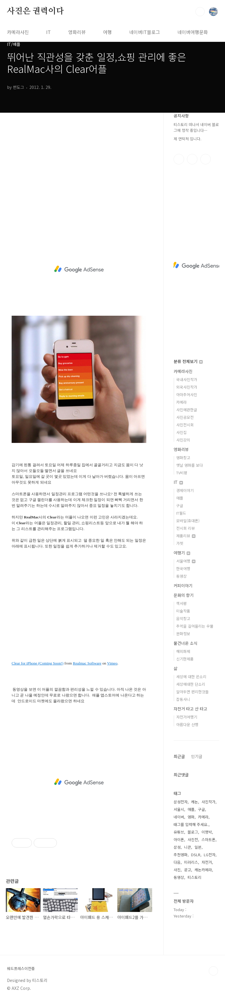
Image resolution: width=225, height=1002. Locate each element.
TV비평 (181, 472)
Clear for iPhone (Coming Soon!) (37, 663)
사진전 (193, 839)
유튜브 (179, 832)
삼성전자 (181, 802)
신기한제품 (185, 659)
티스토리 (194, 877)
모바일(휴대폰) (187, 520)
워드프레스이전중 (21, 968)
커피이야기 (183, 585)
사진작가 (208, 802)
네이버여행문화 (192, 31)
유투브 (205, 159)
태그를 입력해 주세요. (191, 824)
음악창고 (183, 618)
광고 (187, 869)
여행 (107, 31)
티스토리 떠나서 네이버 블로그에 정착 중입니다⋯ (196, 127)
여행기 (182, 553)
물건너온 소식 (185, 643)
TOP (213, 971)
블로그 (193, 832)
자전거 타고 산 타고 (190, 709)
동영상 (181, 576)
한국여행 (183, 568)
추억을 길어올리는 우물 (194, 626)
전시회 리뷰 (185, 528)
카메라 (181, 402)
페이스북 (179, 159)
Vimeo (112, 663)
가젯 (179, 543)
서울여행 (185, 561)
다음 (177, 862)
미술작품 (183, 611)
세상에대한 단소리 (190, 684)
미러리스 (191, 862)
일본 (198, 847)
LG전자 (209, 854)
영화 (191, 817)
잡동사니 (183, 699)
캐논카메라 (203, 869)
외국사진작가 (186, 387)
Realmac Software (87, 663)
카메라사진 (18, 31)
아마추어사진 (186, 394)
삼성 (177, 847)
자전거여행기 (186, 717)
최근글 (179, 756)
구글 (179, 505)
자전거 (206, 862)
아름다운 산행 (187, 724)
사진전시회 (185, 425)
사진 (177, 869)
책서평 (181, 603)
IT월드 (181, 513)
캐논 (194, 802)
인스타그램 (192, 159)
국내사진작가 (186, 379)
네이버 (179, 817)
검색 (200, 11)
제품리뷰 (185, 535)
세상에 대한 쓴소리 (191, 676)
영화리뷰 (77, 31)
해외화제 (183, 651)
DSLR (195, 854)
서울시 (179, 809)
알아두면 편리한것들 (192, 691)
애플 (179, 498)
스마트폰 (208, 839)
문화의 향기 (184, 595)
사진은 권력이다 (35, 11)
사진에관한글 (186, 409)
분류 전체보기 (188, 361)
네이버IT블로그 (144, 31)
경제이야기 (185, 490)
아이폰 (179, 839)
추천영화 (181, 854)
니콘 (187, 847)
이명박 (206, 832)
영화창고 (183, 457)
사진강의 (183, 440)
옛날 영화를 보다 (189, 465)
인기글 (196, 756)
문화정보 (183, 633)
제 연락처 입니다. (187, 138)
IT (48, 31)
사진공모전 (185, 417)
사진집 (181, 432)
